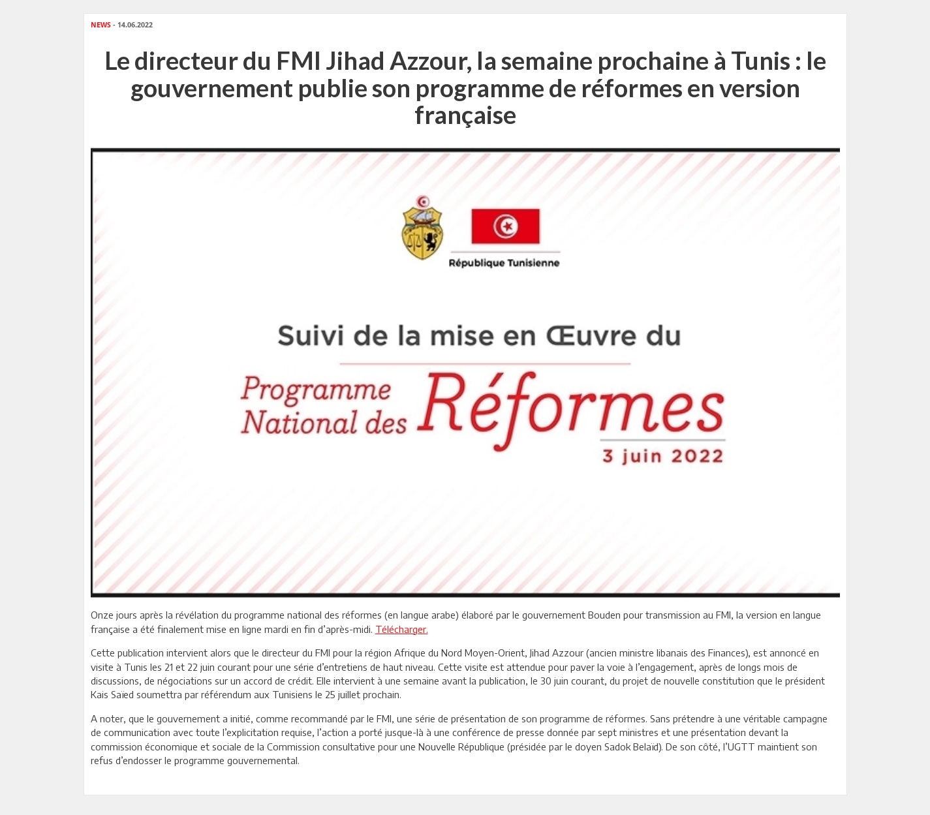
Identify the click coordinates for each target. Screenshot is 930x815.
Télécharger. (401, 629)
